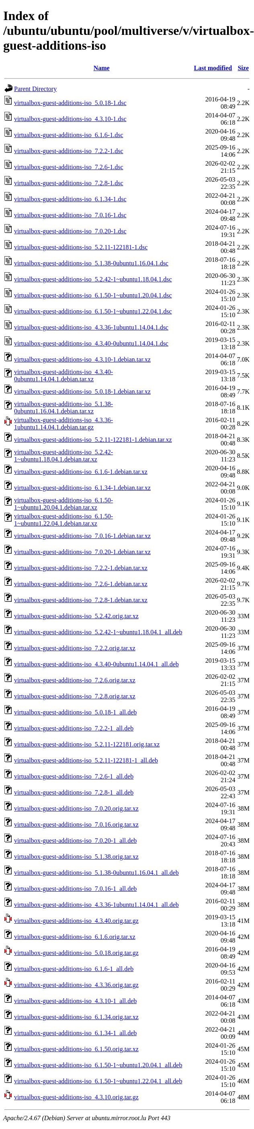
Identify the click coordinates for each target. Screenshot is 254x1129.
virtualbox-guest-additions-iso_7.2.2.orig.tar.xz (74, 648)
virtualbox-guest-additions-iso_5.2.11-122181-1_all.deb (86, 760)
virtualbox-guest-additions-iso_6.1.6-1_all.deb (73, 968)
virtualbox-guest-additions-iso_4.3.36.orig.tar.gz (76, 984)
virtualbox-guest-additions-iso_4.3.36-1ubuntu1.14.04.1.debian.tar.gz (63, 424)
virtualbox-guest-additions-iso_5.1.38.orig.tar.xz (76, 856)
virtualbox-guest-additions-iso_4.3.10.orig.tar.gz (76, 1097)
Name (102, 68)
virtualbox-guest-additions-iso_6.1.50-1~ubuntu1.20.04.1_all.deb (98, 1065)
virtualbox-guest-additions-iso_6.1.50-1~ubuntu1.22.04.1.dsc (93, 311)
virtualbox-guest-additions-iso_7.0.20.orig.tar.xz (76, 808)
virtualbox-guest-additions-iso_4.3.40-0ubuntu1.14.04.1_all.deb (96, 664)
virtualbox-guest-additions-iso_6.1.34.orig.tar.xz (76, 1017)
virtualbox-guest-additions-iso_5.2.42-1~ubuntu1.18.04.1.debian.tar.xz (63, 456)
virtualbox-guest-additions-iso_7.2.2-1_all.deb (73, 728)
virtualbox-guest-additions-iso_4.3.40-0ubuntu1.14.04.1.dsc (91, 343)
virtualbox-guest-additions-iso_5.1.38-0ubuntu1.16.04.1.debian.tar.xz (63, 408)
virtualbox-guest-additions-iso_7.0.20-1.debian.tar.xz (82, 551)
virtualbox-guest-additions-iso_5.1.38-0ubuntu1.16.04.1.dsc (91, 263)
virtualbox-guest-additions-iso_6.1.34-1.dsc (70, 199)
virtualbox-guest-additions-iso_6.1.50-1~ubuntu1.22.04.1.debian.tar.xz (63, 520)
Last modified (213, 68)
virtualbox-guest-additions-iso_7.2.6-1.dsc (68, 167)
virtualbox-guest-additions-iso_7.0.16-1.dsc (70, 215)
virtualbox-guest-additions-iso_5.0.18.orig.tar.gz (76, 952)
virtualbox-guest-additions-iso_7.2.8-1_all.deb (73, 792)
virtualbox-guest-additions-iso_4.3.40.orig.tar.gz (76, 920)
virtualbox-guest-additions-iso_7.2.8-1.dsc (68, 183)
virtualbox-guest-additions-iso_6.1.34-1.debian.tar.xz (82, 487)
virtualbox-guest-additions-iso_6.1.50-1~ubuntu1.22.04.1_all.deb (98, 1081)
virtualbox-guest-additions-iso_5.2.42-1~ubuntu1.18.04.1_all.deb (98, 632)
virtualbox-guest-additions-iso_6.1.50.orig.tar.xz (76, 1049)
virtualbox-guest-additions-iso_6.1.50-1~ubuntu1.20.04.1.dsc (93, 295)
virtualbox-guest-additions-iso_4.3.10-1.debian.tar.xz (82, 359)
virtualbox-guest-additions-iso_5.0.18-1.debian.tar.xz (82, 391)
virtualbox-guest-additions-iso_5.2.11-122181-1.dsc (80, 247)
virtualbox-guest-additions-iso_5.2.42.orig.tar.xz (76, 616)
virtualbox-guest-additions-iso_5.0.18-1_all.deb (75, 712)
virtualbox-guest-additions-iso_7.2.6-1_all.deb (73, 776)
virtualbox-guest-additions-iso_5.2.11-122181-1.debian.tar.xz (93, 439)
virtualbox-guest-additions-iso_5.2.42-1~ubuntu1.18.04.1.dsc (93, 279)
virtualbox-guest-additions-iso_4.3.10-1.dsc (70, 118)
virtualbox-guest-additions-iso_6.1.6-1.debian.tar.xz (80, 471)
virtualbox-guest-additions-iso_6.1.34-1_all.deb (75, 1033)
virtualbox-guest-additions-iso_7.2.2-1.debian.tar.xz (80, 567)
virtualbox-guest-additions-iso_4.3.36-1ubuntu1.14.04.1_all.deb (96, 904)
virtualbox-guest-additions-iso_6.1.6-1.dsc (68, 135)
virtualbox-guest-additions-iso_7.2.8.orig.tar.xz (74, 696)
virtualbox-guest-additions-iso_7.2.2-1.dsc (68, 151)
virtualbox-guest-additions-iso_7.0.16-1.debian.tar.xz (82, 535)
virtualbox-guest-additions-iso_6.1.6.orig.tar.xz (74, 936)
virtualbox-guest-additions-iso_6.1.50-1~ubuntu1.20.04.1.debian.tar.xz (63, 504)
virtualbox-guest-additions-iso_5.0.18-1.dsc (70, 102)
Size (243, 68)
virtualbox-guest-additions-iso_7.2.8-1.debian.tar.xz (80, 600)
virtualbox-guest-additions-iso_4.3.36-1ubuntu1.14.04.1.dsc (91, 327)
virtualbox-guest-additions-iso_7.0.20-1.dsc (70, 231)
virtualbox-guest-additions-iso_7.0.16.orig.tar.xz (76, 824)
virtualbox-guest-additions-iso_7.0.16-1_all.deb (75, 888)
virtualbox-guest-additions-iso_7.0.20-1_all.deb (75, 840)
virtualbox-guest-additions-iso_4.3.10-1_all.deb (75, 1000)
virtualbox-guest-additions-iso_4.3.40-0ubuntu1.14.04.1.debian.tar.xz (63, 375)
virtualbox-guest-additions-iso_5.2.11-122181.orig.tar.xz (87, 744)
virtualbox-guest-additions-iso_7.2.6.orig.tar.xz (74, 680)
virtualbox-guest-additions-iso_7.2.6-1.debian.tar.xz (80, 584)
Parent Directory (35, 88)
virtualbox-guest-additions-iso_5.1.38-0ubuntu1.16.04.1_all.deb (96, 872)
